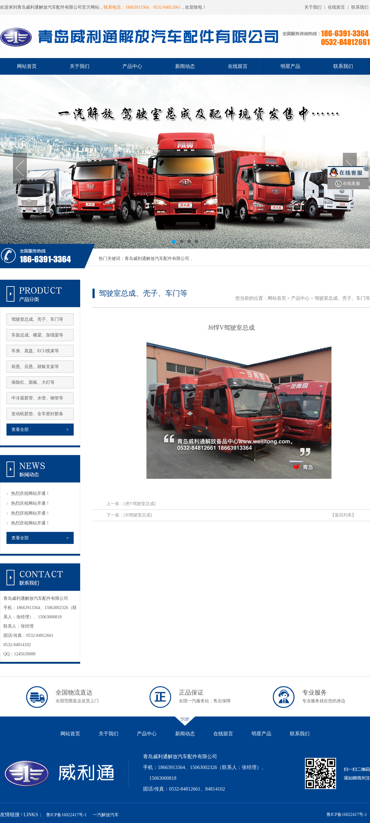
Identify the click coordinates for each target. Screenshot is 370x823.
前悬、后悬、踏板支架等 (35, 366)
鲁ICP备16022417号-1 (66, 815)
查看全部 (40, 429)
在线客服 (347, 184)
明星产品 (290, 66)
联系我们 (359, 7)
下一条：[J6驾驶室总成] (129, 515)
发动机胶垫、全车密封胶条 (37, 414)
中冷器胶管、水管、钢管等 (37, 398)
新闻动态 (185, 66)
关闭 (366, 168)
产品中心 (132, 66)
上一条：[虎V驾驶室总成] (130, 503)
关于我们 (313, 7)
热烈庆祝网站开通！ (30, 493)
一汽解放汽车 (106, 815)
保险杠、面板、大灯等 (33, 382)
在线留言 (336, 7)
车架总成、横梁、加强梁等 (37, 335)
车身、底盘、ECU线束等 (35, 351)
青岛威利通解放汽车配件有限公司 (157, 258)
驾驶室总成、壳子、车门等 (37, 319)
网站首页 (27, 66)
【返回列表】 (343, 515)
